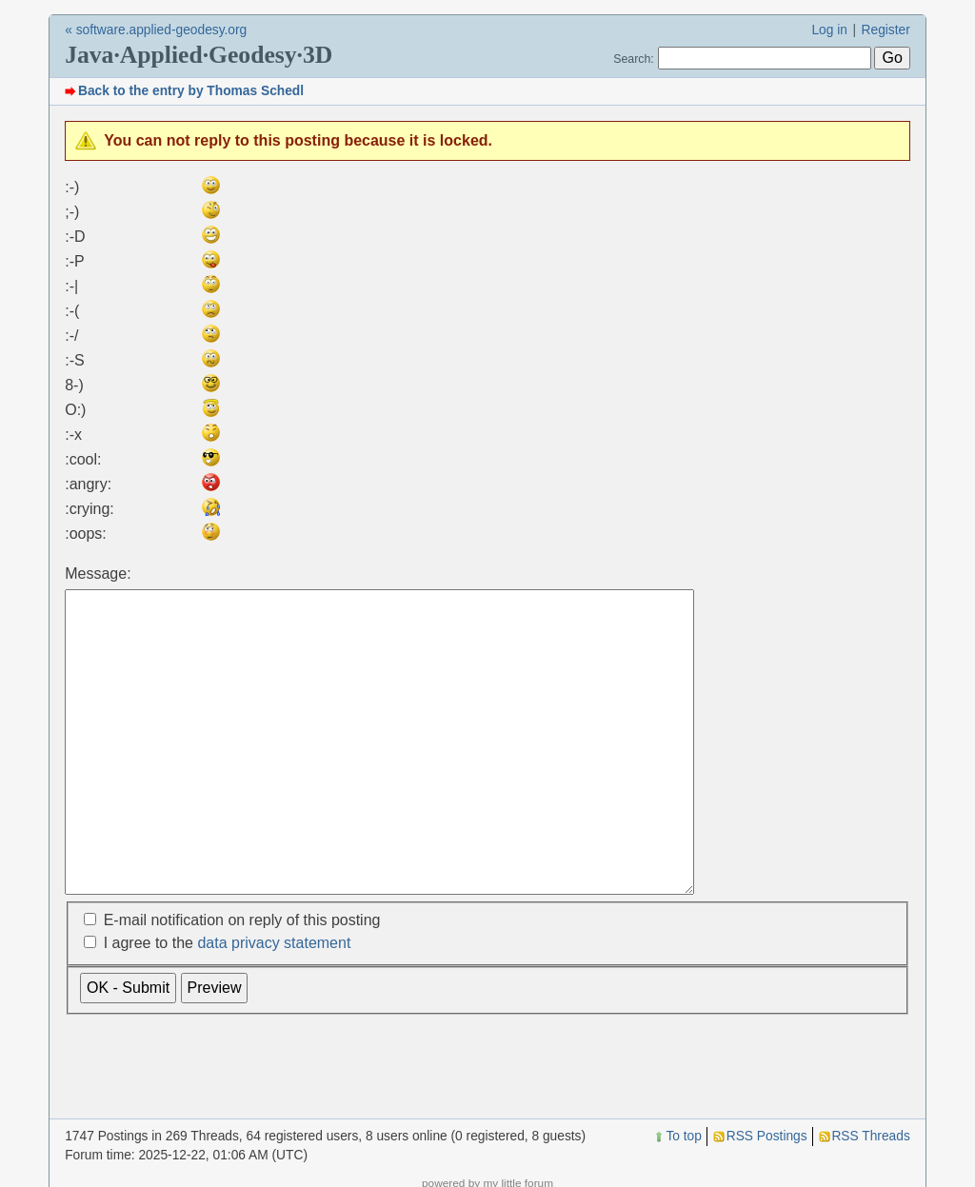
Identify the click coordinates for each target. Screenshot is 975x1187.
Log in (829, 30)
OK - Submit (128, 1047)
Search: (633, 59)
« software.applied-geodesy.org (156, 30)
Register (886, 30)
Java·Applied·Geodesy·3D (198, 55)
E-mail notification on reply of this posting (242, 980)
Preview (215, 1047)
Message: (97, 573)
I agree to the (227, 1003)
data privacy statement (273, 1003)
